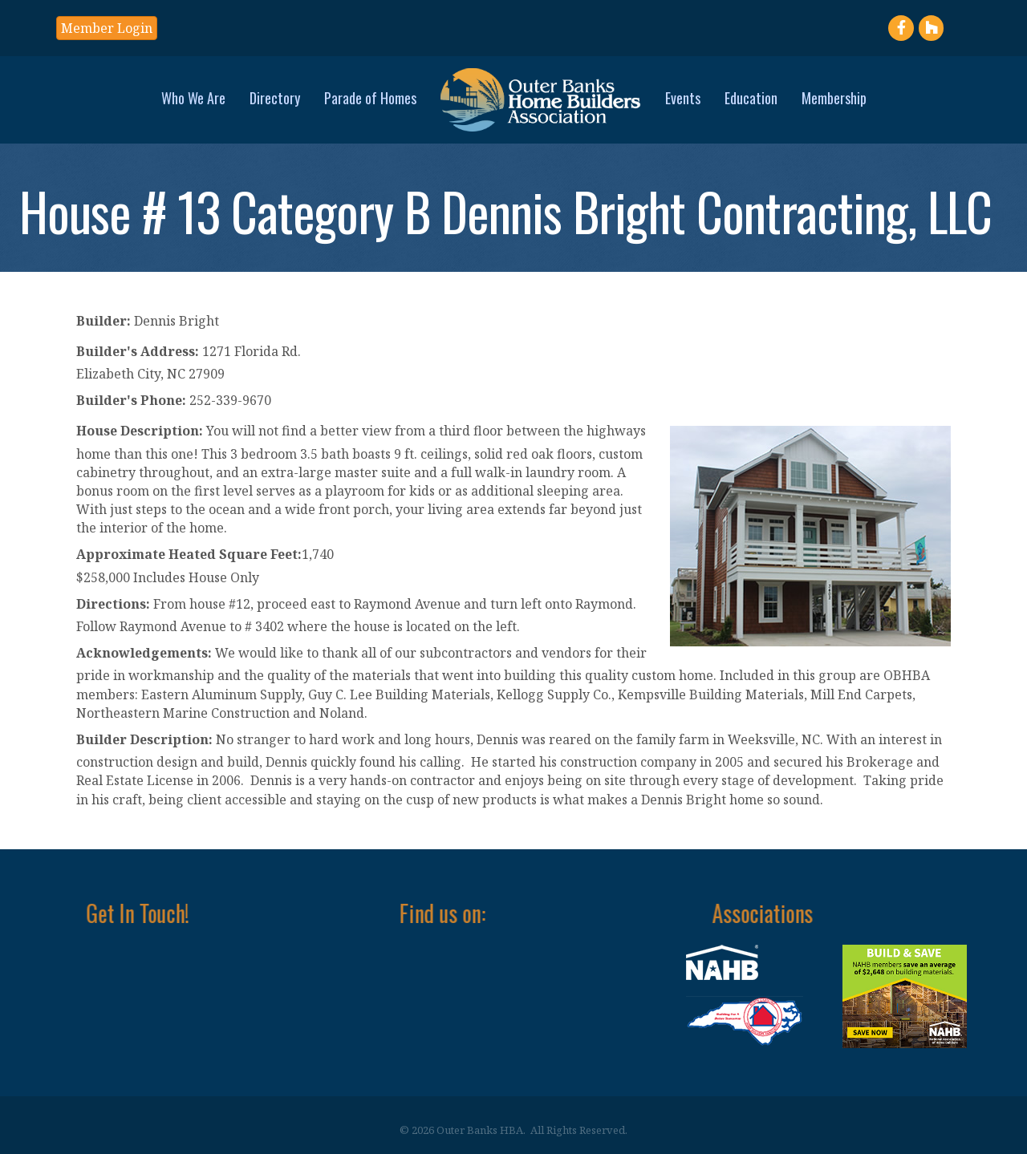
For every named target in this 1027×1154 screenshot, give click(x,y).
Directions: (113, 604)
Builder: (103, 321)
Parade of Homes (370, 97)
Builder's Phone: (131, 400)
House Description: (139, 430)
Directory (275, 97)
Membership (834, 97)
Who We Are (193, 97)
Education (751, 97)
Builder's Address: (137, 351)
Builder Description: (144, 739)
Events (682, 97)
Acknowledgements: (144, 653)
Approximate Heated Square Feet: (189, 554)
